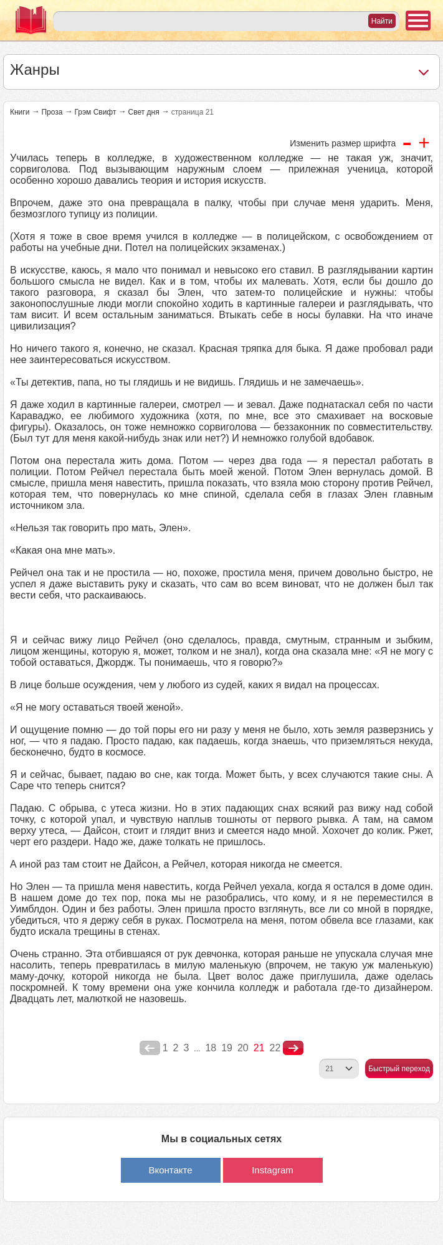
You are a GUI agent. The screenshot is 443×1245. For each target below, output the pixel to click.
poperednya (150, 1048)
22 (275, 1048)
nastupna (293, 1048)
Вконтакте (170, 1170)
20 (243, 1048)
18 (210, 1048)
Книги (19, 112)
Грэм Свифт (95, 112)
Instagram (272, 1170)
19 (226, 1048)
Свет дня (143, 112)
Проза (51, 112)
